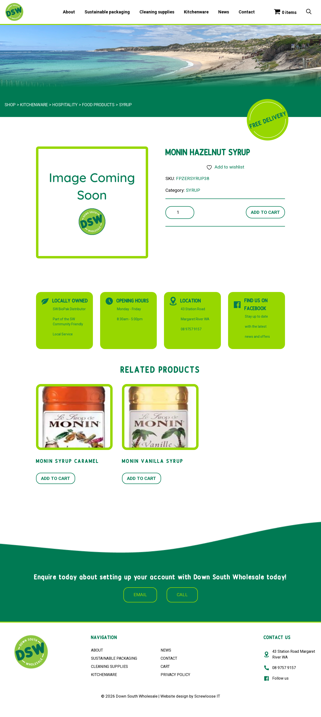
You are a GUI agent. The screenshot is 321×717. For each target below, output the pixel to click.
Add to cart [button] (55, 478)
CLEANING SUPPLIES (109, 666)
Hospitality (65, 104)
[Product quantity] (179, 212)
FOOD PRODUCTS (98, 104)
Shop (10, 104)
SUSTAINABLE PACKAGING (114, 658)
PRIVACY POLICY (175, 674)
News (223, 11)
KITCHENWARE (104, 674)
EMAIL (140, 594)
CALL (182, 594)
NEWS (166, 650)
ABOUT (97, 650)
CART (165, 666)
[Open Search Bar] (308, 12)
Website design (174, 696)
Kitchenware (196, 11)
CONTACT (169, 658)
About (69, 11)
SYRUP (125, 104)
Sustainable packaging (107, 11)
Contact (247, 11)
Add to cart (265, 212)
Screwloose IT (207, 696)
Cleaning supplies (156, 11)
